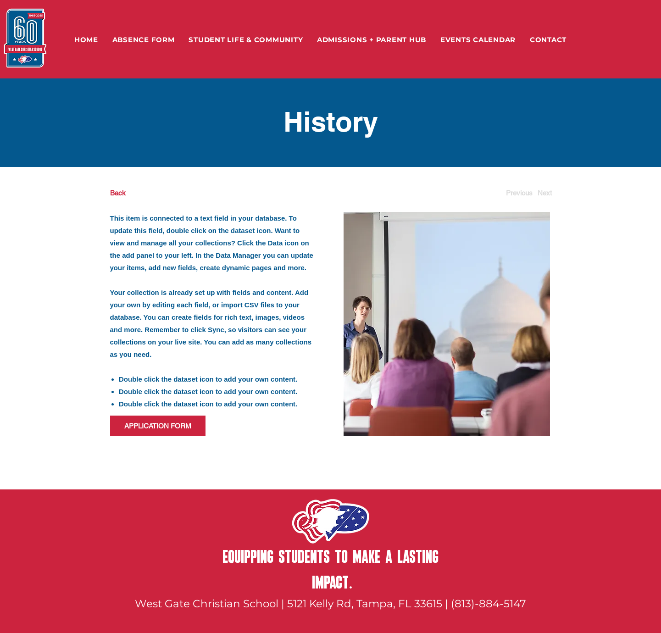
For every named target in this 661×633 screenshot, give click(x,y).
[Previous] (519, 193)
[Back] (144, 193)
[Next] (544, 193)
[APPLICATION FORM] (158, 426)
